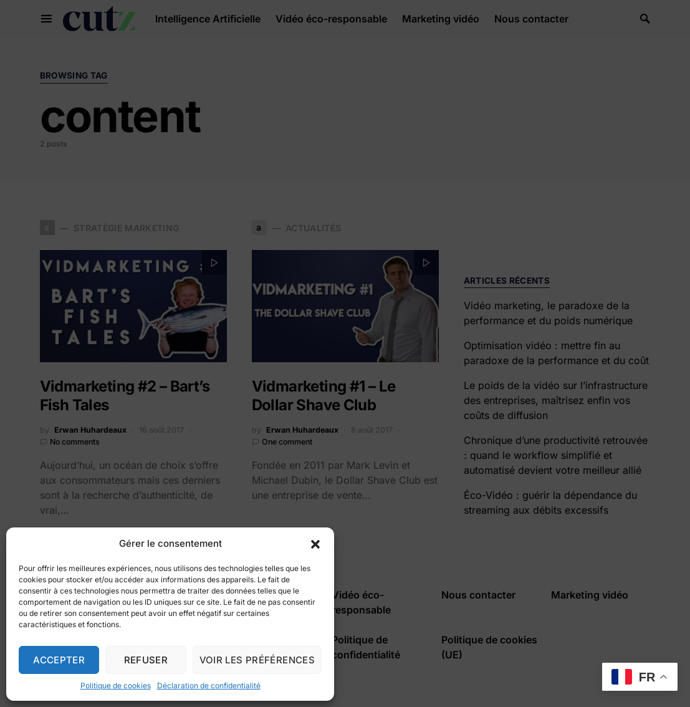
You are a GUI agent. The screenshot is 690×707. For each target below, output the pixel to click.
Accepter (59, 660)
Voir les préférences (257, 660)
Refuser (146, 660)
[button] (315, 543)
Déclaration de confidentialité (209, 685)
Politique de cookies (115, 685)
